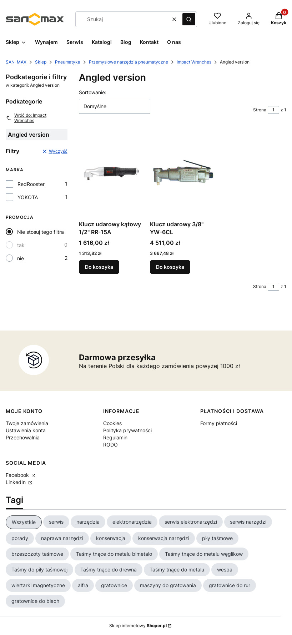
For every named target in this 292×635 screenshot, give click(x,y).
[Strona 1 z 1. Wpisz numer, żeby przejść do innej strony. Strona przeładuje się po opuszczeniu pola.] (273, 110)
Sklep (40, 62)
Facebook (18, 475)
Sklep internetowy (138, 625)
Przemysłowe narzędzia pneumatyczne (128, 62)
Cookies (112, 423)
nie (20, 258)
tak (21, 245)
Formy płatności (218, 423)
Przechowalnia (23, 437)
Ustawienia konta (26, 430)
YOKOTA (27, 197)
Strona (259, 109)
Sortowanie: (92, 92)
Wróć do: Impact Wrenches (26, 117)
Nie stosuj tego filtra (40, 232)
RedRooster (31, 184)
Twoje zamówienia (27, 423)
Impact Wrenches (194, 62)
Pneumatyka (67, 62)
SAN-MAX (16, 62)
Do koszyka (99, 267)
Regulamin (115, 437)
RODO (110, 445)
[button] (188, 19)
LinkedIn (16, 482)
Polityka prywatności (127, 430)
